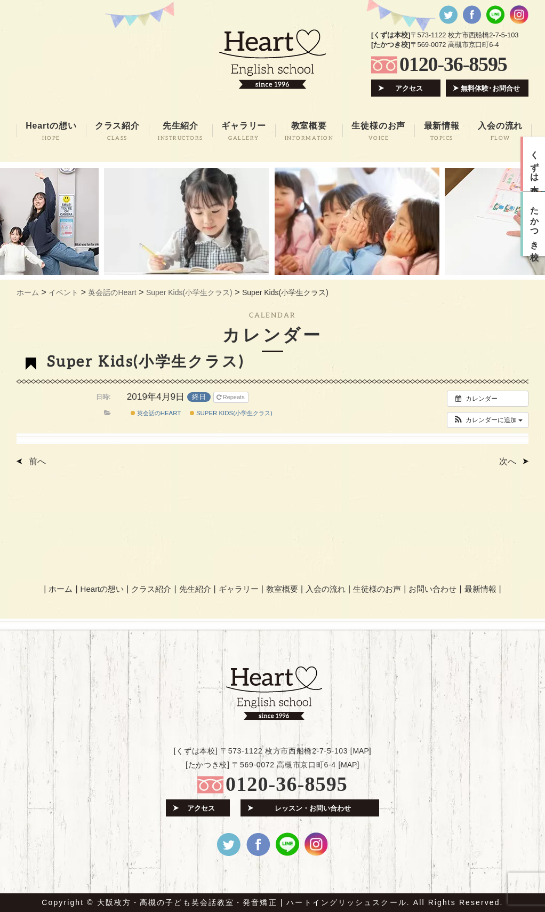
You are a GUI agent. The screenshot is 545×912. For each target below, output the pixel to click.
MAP (360, 751)
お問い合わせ (432, 588)
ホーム (61, 588)
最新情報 (480, 588)
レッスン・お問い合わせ (313, 808)
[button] (487, 420)
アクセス (409, 88)
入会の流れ (326, 588)
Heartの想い (102, 588)
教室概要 (282, 588)
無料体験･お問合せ (490, 88)
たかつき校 (534, 224)
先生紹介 (195, 588)
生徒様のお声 (377, 588)
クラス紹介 (151, 588)
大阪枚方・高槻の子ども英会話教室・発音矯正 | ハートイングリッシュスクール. (253, 902)
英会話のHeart (156, 413)
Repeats (231, 397)
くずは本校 (534, 164)
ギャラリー (239, 588)
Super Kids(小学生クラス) (231, 413)
